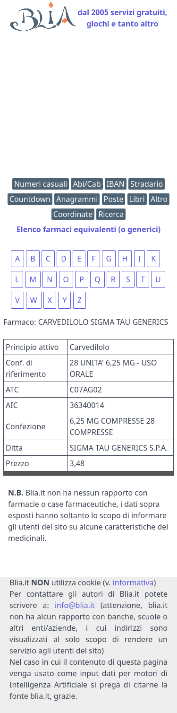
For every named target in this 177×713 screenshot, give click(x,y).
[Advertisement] (88, 107)
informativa (133, 582)
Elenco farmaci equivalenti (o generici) (88, 229)
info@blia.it (75, 605)
